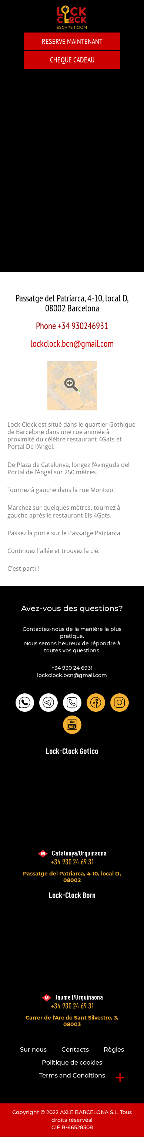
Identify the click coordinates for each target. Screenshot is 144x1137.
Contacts (75, 1049)
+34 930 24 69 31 (72, 862)
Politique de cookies (72, 1062)
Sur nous (33, 1049)
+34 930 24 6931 (72, 668)
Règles (114, 1049)
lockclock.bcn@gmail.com (72, 343)
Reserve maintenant (72, 41)
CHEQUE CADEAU (72, 60)
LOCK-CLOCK (72, 17)
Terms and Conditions (72, 1075)
